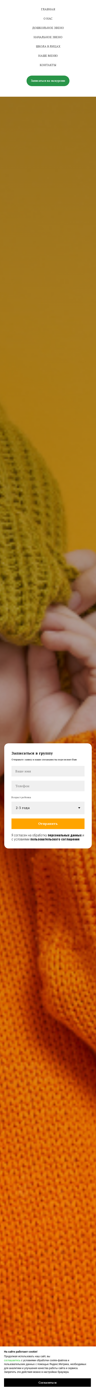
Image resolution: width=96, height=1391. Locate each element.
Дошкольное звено (48, 28)
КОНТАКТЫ (48, 65)
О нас (48, 18)
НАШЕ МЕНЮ (48, 56)
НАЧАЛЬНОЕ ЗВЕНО (48, 37)
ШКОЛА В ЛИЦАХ (48, 46)
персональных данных (65, 835)
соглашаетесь (12, 1360)
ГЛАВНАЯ (48, 9)
